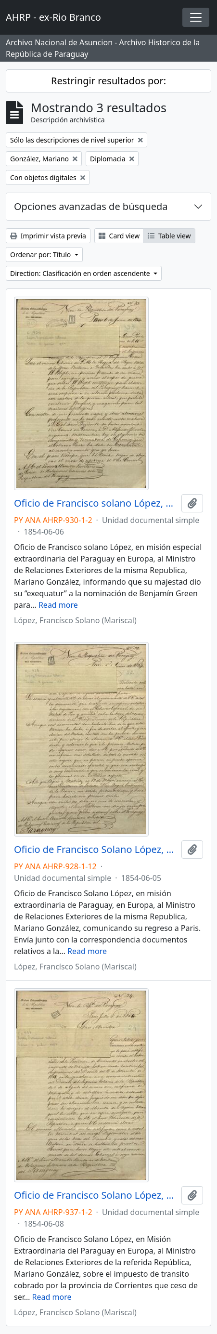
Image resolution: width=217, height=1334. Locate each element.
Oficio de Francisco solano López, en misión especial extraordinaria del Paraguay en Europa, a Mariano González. (96, 503)
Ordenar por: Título (41, 254)
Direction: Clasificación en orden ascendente (81, 273)
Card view (119, 235)
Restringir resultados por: (108, 80)
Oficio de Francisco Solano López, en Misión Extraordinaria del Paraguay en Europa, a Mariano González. (96, 1195)
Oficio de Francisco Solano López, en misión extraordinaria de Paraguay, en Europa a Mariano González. (96, 849)
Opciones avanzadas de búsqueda (91, 206)
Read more (58, 605)
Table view (169, 235)
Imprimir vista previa (48, 235)
